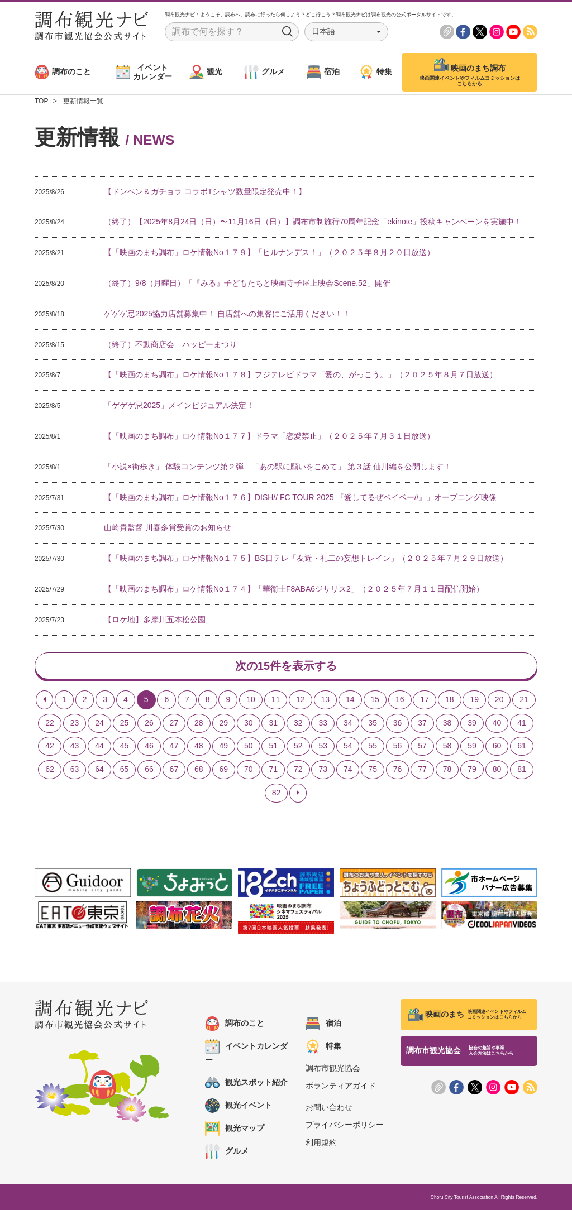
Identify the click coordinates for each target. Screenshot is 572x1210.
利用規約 (321, 1142)
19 (474, 699)
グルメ (227, 1151)
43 (74, 746)
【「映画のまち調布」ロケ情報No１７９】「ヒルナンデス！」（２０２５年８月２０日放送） (269, 252)
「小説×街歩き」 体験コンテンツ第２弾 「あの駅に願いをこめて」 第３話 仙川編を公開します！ (277, 466)
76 (397, 769)
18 (449, 699)
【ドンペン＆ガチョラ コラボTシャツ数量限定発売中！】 (205, 191)
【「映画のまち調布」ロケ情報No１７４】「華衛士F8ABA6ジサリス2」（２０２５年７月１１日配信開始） (294, 588)
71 (273, 769)
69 (224, 769)
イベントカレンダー (246, 1051)
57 (422, 746)
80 (497, 769)
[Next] (298, 793)
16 (399, 699)
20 (499, 699)
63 (74, 769)
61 (521, 746)
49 (224, 746)
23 (74, 722)
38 (447, 722)
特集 (323, 1046)
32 (298, 722)
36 (397, 722)
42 (49, 746)
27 (174, 722)
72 (298, 769)
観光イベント (238, 1105)
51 (273, 746)
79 (472, 769)
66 (149, 769)
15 (375, 699)
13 (325, 699)
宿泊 (323, 1023)
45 (124, 746)
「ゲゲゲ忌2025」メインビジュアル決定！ (179, 405)
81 (521, 769)
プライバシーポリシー (345, 1125)
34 (348, 722)
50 (248, 746)
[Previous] (44, 699)
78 (447, 769)
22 (49, 722)
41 (521, 722)
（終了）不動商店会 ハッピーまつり (170, 344)
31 (273, 722)
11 (275, 699)
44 (99, 746)
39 (472, 722)
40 (497, 722)
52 (298, 746)
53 (322, 746)
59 (472, 746)
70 (248, 769)
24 (99, 722)
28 (198, 722)
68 (198, 769)
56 (397, 746)
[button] (346, 31)
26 (149, 722)
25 (124, 722)
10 (250, 699)
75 (372, 769)
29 (224, 722)
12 (300, 699)
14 (350, 699)
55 (372, 746)
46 (149, 746)
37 (422, 722)
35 (372, 722)
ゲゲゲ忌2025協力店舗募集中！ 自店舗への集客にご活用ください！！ (227, 313)
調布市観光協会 (333, 1068)
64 (99, 769)
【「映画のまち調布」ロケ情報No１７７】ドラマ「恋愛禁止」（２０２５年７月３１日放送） (269, 435)
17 (424, 699)
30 (248, 722)
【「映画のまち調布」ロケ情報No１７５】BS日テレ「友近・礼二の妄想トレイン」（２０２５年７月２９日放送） (306, 558)
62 (49, 769)
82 (276, 792)
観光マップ (234, 1128)
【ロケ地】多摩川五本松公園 (155, 619)
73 (322, 769)
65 (124, 769)
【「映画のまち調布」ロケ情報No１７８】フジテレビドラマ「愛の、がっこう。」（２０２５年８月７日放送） (300, 374)
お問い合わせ (329, 1107)
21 (523, 699)
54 (348, 746)
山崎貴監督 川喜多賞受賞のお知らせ (167, 527)
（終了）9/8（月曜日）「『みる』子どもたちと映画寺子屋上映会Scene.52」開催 (247, 283)
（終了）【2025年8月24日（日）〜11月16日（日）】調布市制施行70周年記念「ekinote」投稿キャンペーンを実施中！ (313, 221)
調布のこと (234, 1023)
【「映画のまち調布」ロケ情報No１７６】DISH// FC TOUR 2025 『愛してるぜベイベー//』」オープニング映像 (300, 497)
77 (422, 769)
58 (447, 746)
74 (348, 769)
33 (322, 722)
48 (198, 746)
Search (287, 31)
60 (497, 746)
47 (174, 746)
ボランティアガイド (341, 1086)
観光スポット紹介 (246, 1082)
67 (174, 769)
